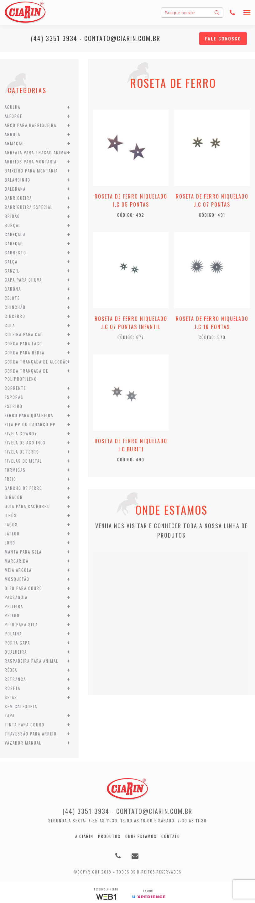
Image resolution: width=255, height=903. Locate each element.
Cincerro (15, 316)
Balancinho (17, 180)
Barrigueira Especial (29, 207)
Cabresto (15, 252)
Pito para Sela (21, 624)
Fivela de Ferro (22, 452)
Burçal (13, 225)
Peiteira (14, 606)
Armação (14, 143)
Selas (11, 697)
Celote (12, 298)
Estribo (14, 406)
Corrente (15, 388)
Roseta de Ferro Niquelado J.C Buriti (131, 445)
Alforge (13, 116)
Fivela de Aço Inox (25, 442)
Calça (11, 261)
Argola (12, 134)
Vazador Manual (23, 743)
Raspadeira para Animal (31, 661)
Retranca (15, 679)
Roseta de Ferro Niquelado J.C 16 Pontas (212, 323)
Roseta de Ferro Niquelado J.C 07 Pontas (212, 200)
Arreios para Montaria (31, 161)
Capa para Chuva (23, 280)
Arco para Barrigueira (30, 125)
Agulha (12, 107)
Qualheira (16, 652)
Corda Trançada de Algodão (36, 362)
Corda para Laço (23, 343)
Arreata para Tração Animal (37, 152)
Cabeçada (15, 234)
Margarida (17, 561)
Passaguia (16, 597)
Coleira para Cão (24, 334)
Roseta (12, 688)
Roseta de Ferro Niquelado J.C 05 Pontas (131, 200)
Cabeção (14, 243)
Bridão (12, 216)
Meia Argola (18, 570)
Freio (10, 479)
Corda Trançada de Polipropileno (26, 375)
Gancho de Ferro (23, 488)
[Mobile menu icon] (246, 12)
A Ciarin (84, 836)
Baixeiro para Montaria (31, 170)
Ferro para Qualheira (29, 415)
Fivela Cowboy (21, 433)
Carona (13, 289)
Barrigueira (18, 198)
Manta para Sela (23, 552)
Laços (11, 524)
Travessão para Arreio (31, 733)
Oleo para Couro (23, 588)
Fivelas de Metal (23, 461)
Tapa (10, 715)
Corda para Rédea (24, 352)
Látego (12, 533)
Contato (170, 836)
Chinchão (15, 307)
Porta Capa (17, 643)
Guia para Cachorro (27, 506)
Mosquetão (17, 579)
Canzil (12, 271)
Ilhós (11, 515)
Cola (10, 325)
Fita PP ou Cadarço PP (30, 424)
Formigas (15, 470)
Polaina (13, 633)
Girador (14, 497)
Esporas (14, 397)
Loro (10, 542)
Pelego (12, 615)
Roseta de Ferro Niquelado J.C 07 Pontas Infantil (131, 323)
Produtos (109, 836)
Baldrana (15, 189)
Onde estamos (141, 836)
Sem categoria (21, 706)
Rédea (11, 670)
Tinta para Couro (24, 724)
